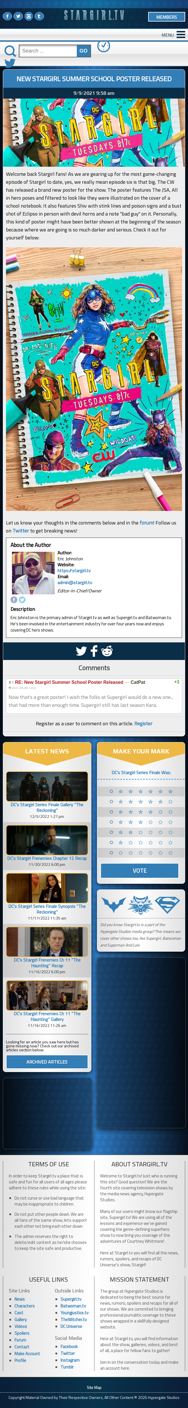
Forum (20, 1340)
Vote (139, 870)
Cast (19, 1312)
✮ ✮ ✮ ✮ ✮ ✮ (146, 791)
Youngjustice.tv (74, 1312)
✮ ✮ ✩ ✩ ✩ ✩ (146, 832)
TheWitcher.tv (74, 1319)
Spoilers (22, 1333)
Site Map (94, 1387)
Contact (22, 1347)
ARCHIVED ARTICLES (46, 1061)
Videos (21, 1326)
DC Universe (71, 1326)
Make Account (27, 1353)
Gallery (21, 1319)
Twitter (21, 530)
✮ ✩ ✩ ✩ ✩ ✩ (146, 842)
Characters (25, 1306)
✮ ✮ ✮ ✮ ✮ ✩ (146, 801)
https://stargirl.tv (74, 570)
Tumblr (67, 1367)
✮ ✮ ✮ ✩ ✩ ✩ (146, 822)
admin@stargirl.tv (74, 582)
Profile (20, 1360)
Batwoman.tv (73, 1306)
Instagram (70, 1360)
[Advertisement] (47, 1113)
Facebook (69, 1346)
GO (84, 51)
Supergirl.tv (71, 1299)
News (20, 1299)
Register (143, 723)
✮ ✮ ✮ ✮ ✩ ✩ (146, 812)
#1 (11, 682)
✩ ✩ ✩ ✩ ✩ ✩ (146, 853)
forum (146, 523)
